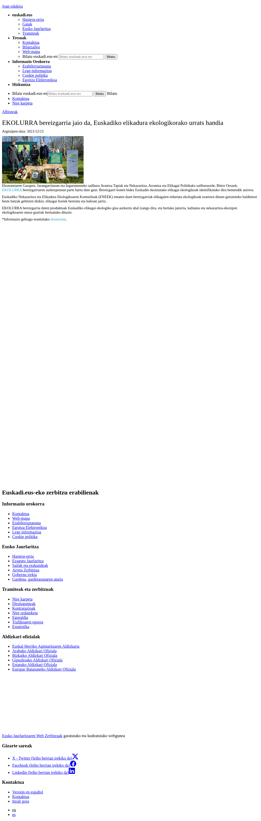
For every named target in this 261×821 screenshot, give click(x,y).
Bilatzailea (31, 47)
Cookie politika (35, 75)
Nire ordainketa (25, 613)
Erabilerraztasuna (36, 66)
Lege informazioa (26, 532)
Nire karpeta (22, 103)
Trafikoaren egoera (27, 622)
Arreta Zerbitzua (25, 570)
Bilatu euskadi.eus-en (40, 56)
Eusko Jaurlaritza (36, 29)
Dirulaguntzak (24, 604)
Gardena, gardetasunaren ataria (37, 579)
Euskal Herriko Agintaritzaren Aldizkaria (45, 646)
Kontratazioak (23, 608)
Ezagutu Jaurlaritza (28, 561)
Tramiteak (30, 33)
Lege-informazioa (37, 71)
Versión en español (27, 792)
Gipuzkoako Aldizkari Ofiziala (37, 660)
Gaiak (27, 24)
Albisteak (10, 112)
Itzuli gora (20, 801)
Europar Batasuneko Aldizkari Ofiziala (44, 669)
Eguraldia (20, 617)
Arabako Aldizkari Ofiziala (34, 651)
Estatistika (20, 626)
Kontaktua (31, 42)
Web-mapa (31, 51)
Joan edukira (12, 6)
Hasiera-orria (33, 19)
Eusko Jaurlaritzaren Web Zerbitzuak (32, 736)
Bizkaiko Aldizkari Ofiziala (34, 655)
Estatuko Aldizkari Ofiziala (34, 664)
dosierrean (58, 219)
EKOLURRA (12, 190)
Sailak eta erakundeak (30, 565)
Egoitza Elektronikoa (39, 80)
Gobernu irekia (24, 574)
